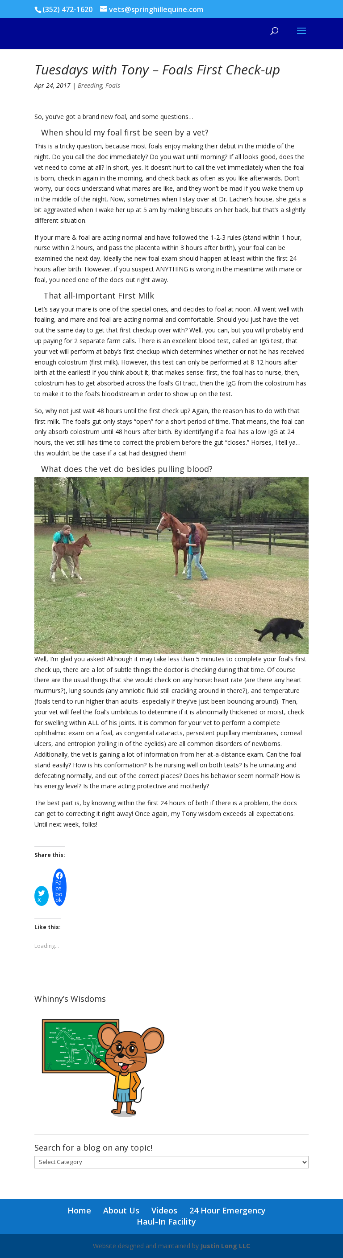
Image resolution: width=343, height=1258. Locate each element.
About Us (121, 1210)
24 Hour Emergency (227, 1210)
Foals (112, 85)
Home (79, 1210)
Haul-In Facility (166, 1221)
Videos (164, 1210)
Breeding (90, 85)
